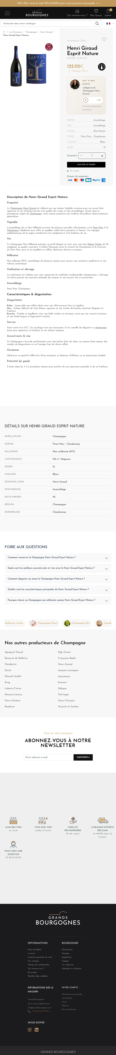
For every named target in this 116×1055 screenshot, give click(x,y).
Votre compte (68, 989)
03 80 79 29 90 (13, 858)
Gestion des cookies (38, 977)
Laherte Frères (13, 689)
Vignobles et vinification (70, 969)
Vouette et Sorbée (68, 707)
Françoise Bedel (67, 659)
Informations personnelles (70, 995)
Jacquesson (64, 677)
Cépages (65, 962)
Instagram (29, 1028)
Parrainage (32, 973)
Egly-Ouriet (64, 653)
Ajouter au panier (86, 165)
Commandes (66, 999)
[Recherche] (51, 23)
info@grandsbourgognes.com (38, 1007)
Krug (7, 683)
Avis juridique (32, 962)
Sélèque (62, 689)
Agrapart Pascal (14, 653)
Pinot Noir (98, 228)
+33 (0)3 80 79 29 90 (38, 1011)
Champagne (36, 214)
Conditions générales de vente (38, 958)
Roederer (10, 707)
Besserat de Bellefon (16, 659)
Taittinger (63, 695)
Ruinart (62, 683)
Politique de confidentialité (37, 965)
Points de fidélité (33, 950)
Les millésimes (66, 965)
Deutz (8, 671)
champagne (101, 328)
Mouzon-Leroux (13, 695)
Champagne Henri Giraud (23, 209)
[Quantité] (91, 156)
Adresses (64, 1007)
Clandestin (11, 665)
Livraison (31, 954)
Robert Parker (95, 245)
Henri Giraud (77, 58)
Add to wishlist (104, 39)
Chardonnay (13, 231)
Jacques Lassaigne (68, 671)
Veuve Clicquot (66, 701)
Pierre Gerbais (12, 701)
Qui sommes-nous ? (34, 969)
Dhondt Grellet (13, 677)
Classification (66, 950)
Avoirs (64, 1003)
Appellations (66, 958)
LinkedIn (37, 1028)
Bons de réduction (68, 1011)
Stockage (65, 954)
